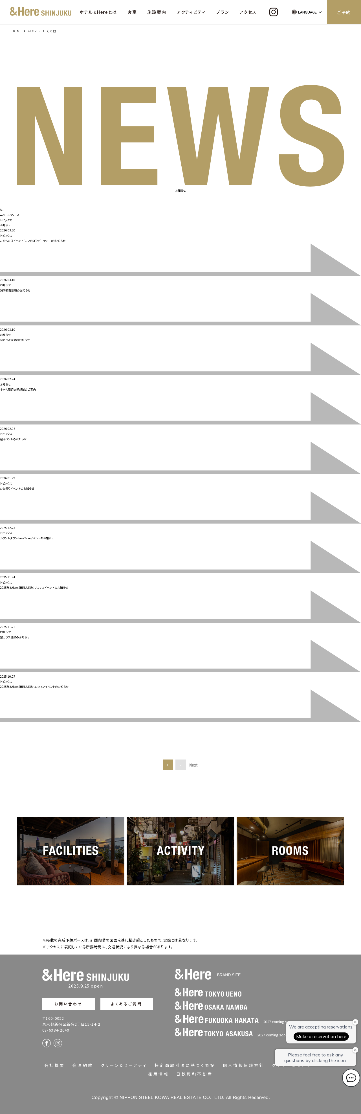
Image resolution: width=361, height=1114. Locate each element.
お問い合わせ (68, 1003)
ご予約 (344, 12)
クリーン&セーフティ (124, 1065)
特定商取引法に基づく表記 (185, 1065)
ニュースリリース (9, 215)
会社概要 (54, 1065)
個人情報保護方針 (244, 1065)
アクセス (247, 12)
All (1, 209)
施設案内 (156, 12)
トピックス (6, 220)
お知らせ (5, 225)
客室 (132, 12)
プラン (222, 12)
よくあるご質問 (126, 1003)
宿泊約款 (82, 1065)
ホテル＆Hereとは (98, 12)
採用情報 (158, 1074)
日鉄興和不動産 (194, 1074)
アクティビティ (191, 12)
